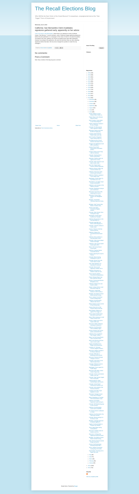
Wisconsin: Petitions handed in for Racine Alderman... (96, 351)
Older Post (78, 125)
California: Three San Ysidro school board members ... (95, 172)
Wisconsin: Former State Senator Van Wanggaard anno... (95, 196)
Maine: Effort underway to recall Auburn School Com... (96, 318)
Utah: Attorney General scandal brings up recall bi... (96, 441)
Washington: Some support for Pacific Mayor (96, 368)
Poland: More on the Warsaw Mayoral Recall (96, 117)
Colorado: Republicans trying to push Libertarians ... (96, 189)
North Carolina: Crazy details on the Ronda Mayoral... (96, 121)
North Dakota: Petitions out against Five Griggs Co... (95, 311)
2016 (89, 91)
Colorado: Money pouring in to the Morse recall (96, 418)
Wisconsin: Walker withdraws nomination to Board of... (96, 324)
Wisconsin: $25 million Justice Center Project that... (96, 371)
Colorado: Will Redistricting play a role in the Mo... (96, 404)
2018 (89, 87)
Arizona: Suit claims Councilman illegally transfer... (94, 209)
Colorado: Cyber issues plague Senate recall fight (96, 241)
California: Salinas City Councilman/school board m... (95, 234)
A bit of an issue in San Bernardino (44, 33)
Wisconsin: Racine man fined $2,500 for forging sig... (96, 131)
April (90, 456)
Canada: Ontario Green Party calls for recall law (96, 152)
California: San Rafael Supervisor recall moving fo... (96, 401)
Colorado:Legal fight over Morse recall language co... (96, 223)
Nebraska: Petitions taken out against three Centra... (96, 159)
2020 (89, 83)
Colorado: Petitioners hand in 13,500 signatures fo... (96, 364)
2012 (89, 465)
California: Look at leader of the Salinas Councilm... (96, 186)
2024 (89, 75)
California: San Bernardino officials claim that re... (95, 301)
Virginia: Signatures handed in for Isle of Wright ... (96, 124)
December (91, 99)
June (90, 111)
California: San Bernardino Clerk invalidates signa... (95, 328)
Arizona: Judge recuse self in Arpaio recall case (96, 321)
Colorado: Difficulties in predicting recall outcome (95, 354)
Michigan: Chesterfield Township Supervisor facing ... (96, 201)
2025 (89, 72)
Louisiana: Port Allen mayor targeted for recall (95, 391)
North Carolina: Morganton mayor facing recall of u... (95, 137)
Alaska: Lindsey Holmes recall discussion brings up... (96, 288)
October (91, 103)
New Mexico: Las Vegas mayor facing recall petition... (96, 182)
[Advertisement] (58, 112)
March (91, 459)
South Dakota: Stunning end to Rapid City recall (96, 451)
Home (58, 125)
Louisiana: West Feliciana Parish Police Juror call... (95, 134)
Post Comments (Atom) (46, 128)
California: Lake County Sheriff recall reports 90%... (96, 244)
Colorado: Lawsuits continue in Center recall (96, 226)
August (91, 107)
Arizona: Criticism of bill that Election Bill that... (95, 229)
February (91, 461)
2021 (89, 81)
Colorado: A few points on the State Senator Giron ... (96, 361)
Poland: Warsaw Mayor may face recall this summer (95, 278)
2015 (89, 93)
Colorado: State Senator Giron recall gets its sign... (96, 213)
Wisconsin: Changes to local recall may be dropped (95, 394)
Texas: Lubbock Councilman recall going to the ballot (95, 448)
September (92, 105)
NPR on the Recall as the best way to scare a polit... (96, 341)
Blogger (76, 486)
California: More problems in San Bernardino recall (95, 237)
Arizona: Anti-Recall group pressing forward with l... (95, 445)
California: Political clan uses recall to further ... (96, 284)
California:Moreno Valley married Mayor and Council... (96, 381)
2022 (89, 79)
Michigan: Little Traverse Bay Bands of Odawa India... (96, 205)
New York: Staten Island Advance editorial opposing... (96, 165)
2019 (89, 85)
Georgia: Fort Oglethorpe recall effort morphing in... (96, 144)
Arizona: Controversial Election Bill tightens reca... (96, 281)
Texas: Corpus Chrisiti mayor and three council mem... (96, 314)
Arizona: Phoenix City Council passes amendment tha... (96, 331)
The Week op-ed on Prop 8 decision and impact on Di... (96, 141)
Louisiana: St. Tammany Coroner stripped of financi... (96, 348)
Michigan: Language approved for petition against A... (96, 421)
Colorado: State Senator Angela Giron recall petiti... (96, 378)
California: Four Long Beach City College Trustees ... (95, 334)
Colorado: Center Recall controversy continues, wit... (96, 384)
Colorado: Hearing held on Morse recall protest (95, 155)
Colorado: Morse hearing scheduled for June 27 (95, 257)
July (90, 109)
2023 (89, 77)
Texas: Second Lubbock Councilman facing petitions (96, 274)
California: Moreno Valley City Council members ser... (96, 169)
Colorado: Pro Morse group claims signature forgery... (95, 127)
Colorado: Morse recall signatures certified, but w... (96, 267)
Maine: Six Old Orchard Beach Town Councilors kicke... (96, 338)
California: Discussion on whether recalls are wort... (95, 271)
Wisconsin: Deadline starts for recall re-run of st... (96, 431)
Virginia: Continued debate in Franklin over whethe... (96, 425)
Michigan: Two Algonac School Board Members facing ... (96, 294)
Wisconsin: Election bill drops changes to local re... (96, 358)
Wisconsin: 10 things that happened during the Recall (96, 435)
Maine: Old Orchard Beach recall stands (95, 247)
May (90, 454)
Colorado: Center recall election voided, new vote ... (96, 374)
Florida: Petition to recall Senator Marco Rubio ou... (96, 114)
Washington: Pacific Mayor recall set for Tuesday (95, 216)
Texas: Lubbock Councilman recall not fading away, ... (95, 298)
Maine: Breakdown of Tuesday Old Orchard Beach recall (96, 398)
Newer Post (38, 125)
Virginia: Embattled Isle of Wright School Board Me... (96, 344)
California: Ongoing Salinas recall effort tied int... (95, 251)
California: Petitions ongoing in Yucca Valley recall (96, 175)
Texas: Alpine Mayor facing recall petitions (95, 428)
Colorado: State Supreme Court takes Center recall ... (96, 162)
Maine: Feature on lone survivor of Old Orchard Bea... (96, 304)
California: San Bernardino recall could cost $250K (95, 408)
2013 (89, 97)
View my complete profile (92, 476)
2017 (89, 89)
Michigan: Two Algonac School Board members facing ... (96, 438)
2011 (89, 467)
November (91, 101)
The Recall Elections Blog (65, 8)
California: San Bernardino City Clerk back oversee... (96, 415)
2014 (89, 95)
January (91, 463)
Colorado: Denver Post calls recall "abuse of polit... (95, 261)
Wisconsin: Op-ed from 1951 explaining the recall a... (95, 192)
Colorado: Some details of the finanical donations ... (96, 388)
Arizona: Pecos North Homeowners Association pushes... (95, 148)
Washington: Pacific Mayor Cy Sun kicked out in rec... (96, 179)
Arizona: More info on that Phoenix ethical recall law (95, 308)
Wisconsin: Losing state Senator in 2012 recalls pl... (96, 291)
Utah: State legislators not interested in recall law (95, 264)
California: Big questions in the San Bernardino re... (96, 219)
